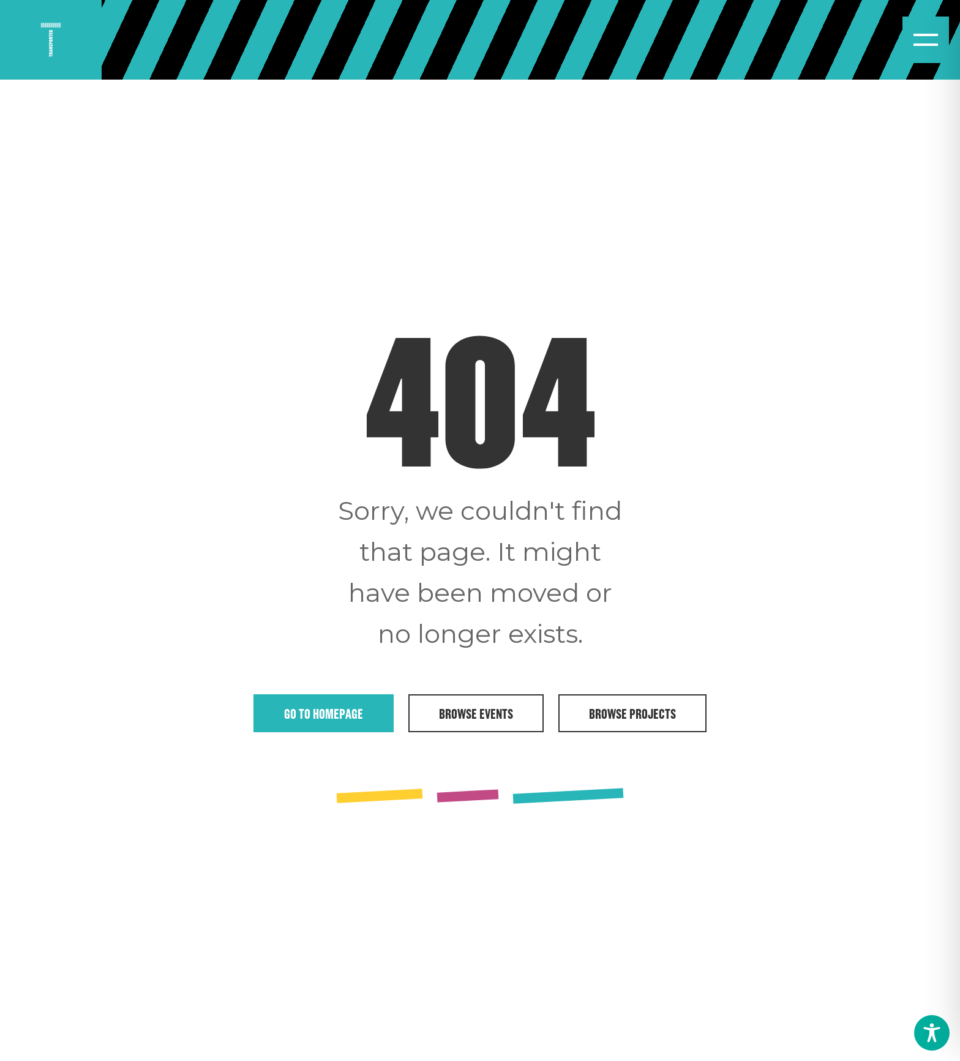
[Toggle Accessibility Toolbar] (932, 1033)
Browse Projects (632, 713)
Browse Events (476, 713)
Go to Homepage (323, 713)
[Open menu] (925, 40)
